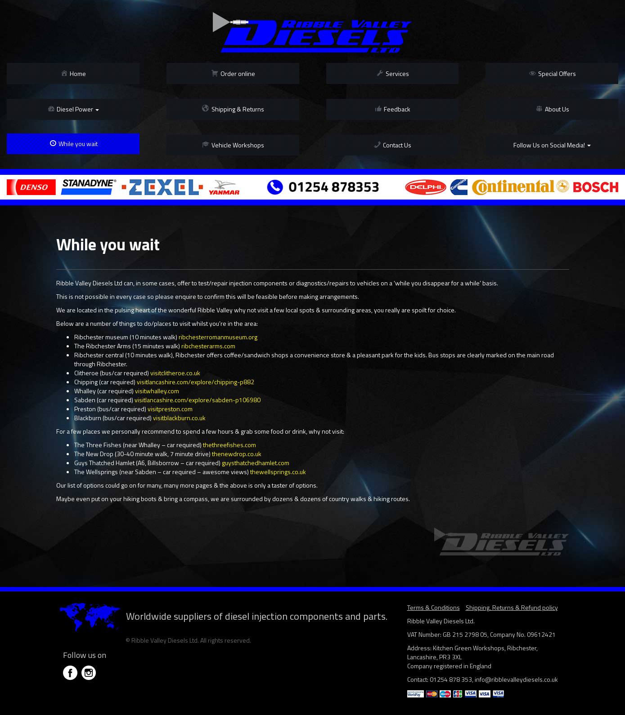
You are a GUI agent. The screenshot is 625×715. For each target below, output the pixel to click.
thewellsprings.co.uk (278, 471)
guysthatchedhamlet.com (255, 462)
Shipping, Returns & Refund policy (512, 607)
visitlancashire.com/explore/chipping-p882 (195, 381)
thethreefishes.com (229, 444)
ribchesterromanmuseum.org (218, 337)
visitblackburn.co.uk (179, 417)
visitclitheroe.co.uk (175, 372)
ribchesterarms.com (208, 346)
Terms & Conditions (433, 607)
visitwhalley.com (157, 390)
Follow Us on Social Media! (552, 145)
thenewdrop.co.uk (236, 453)
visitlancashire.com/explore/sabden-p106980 (198, 399)
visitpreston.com (170, 408)
